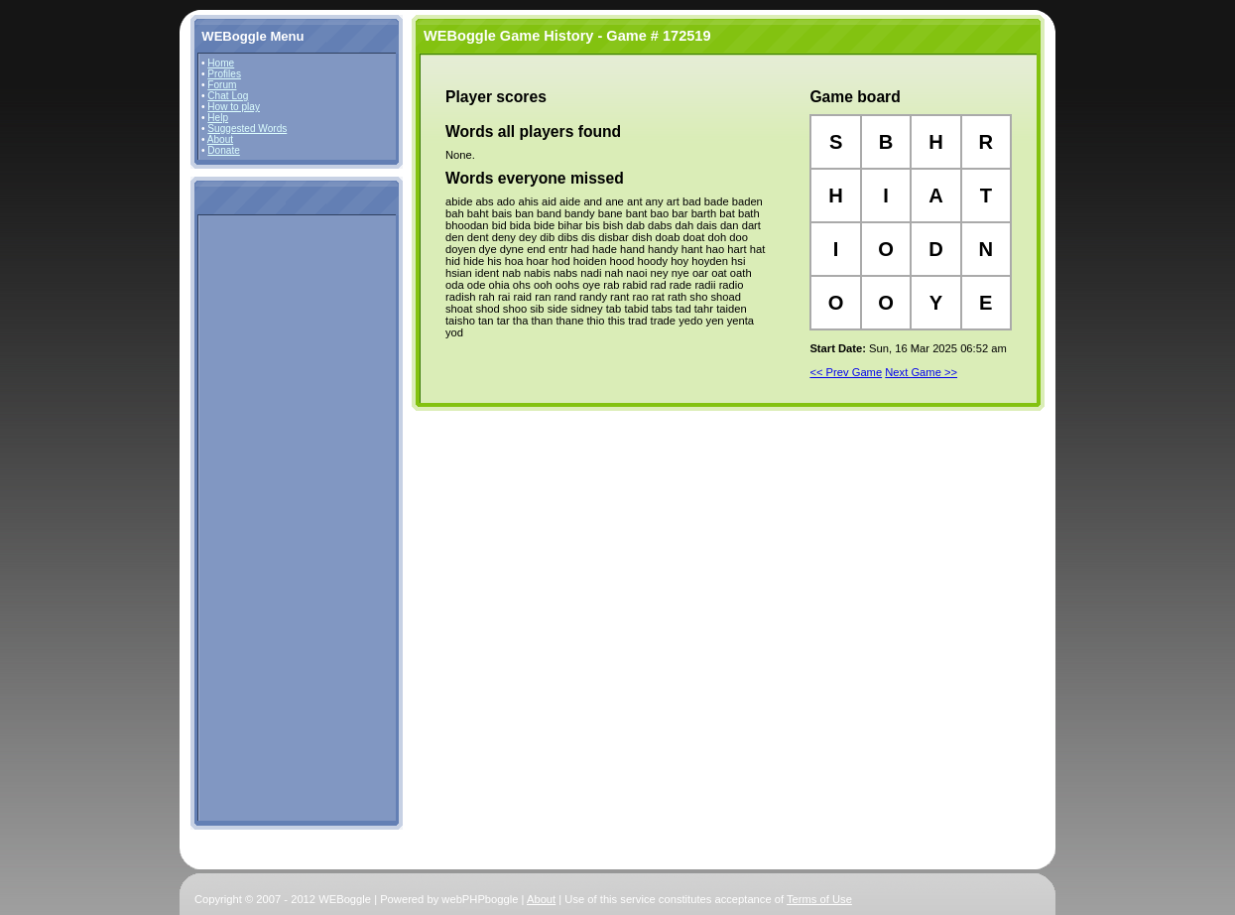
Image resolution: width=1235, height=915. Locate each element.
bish (613, 225)
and (592, 201)
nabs (565, 273)
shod (487, 309)
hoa (514, 261)
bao (660, 213)
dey (528, 237)
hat (758, 249)
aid (549, 201)
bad (691, 201)
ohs (522, 285)
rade (680, 285)
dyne (512, 249)
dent (478, 237)
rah (487, 297)
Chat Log (227, 95)
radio (731, 285)
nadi (590, 273)
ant (635, 201)
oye (591, 285)
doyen (460, 249)
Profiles (224, 73)
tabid (636, 309)
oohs (567, 285)
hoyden (709, 261)
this (616, 321)
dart (751, 225)
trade (664, 321)
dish (642, 237)
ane (614, 201)
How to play (233, 106)
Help (217, 117)
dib (547, 237)
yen (715, 321)
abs (484, 201)
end (536, 249)
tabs (662, 309)
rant (619, 297)
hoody (653, 261)
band (549, 213)
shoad (725, 297)
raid (522, 297)
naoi (636, 273)
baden (747, 201)
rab (611, 285)
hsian (458, 273)
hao (715, 249)
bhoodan (467, 225)
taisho (460, 321)
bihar (569, 225)
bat (727, 213)
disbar (613, 237)
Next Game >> (921, 372)
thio (595, 321)
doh (716, 237)
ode (476, 285)
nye (680, 273)
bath (749, 213)
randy (593, 297)
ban (524, 213)
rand (564, 297)
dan (729, 225)
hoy (679, 261)
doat (694, 237)
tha (521, 321)
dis (588, 237)
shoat (458, 309)
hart (736, 249)
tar (503, 321)
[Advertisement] (260, 517)
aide (569, 201)
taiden (731, 309)
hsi (738, 261)
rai (504, 297)
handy (663, 249)
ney (660, 273)
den (454, 237)
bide (544, 225)
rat (658, 297)
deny (504, 237)
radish (460, 297)
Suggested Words (247, 128)
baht (478, 213)
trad (637, 321)
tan (486, 321)
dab (635, 225)
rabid (635, 285)
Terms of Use (819, 899)
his (494, 261)
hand (632, 249)
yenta (740, 321)
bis (592, 225)
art (673, 201)
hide (473, 261)
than (542, 321)
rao (640, 297)
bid (499, 225)
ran (543, 297)
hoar (538, 261)
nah (614, 273)
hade (604, 249)
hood (622, 261)
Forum (221, 84)
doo (738, 237)
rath (677, 297)
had (579, 249)
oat (719, 273)
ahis (528, 201)
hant (692, 249)
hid (452, 261)
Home (220, 63)
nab (511, 273)
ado (506, 201)
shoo (515, 309)
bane (610, 213)
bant (637, 213)
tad (683, 309)
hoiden (590, 261)
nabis (537, 273)
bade (716, 201)
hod (561, 261)
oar (700, 273)
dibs (567, 237)
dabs (660, 225)
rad (659, 285)
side (558, 309)
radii (704, 285)
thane (569, 321)
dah (684, 225)
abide (458, 201)
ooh (543, 285)
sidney (586, 309)
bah (454, 213)
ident (487, 273)
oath (741, 273)
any (655, 201)
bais (502, 213)
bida (520, 225)
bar (679, 213)
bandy (579, 213)
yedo (690, 321)
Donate (223, 150)
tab (614, 309)
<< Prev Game (845, 372)
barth (704, 213)
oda (454, 285)
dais (706, 225)
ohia (499, 285)
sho (698, 297)
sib (537, 309)
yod (454, 332)
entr (558, 249)
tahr (703, 309)
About (220, 139)
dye (488, 249)
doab (668, 237)
